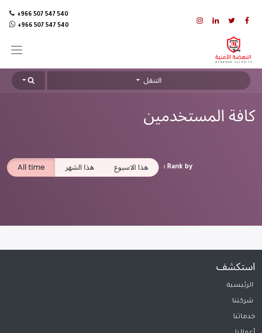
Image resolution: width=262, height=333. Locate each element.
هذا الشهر (79, 167)
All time (31, 167)
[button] (28, 80)
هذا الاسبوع (131, 167)
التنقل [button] (152, 80)
